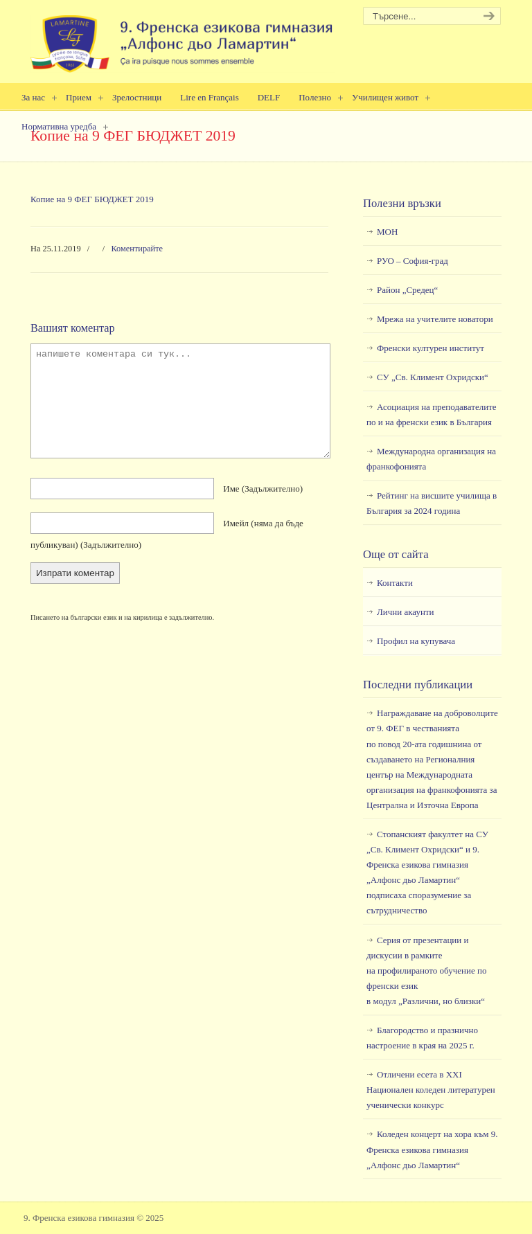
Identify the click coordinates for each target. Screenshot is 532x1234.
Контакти (395, 583)
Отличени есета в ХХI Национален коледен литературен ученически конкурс (430, 1089)
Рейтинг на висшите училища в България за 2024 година (431, 503)
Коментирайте (137, 248)
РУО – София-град (412, 261)
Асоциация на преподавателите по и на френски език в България (431, 414)
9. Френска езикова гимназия (182, 38)
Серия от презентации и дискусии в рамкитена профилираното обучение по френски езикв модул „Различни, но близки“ (426, 970)
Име (263, 488)
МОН (387, 231)
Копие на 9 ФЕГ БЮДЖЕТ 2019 (92, 199)
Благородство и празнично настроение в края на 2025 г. (422, 1037)
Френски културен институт (430, 348)
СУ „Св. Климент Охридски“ (432, 377)
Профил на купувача (416, 641)
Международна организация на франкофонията (431, 459)
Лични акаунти (405, 612)
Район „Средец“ (407, 290)
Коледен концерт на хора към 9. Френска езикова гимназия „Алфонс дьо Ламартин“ (431, 1149)
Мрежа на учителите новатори (435, 319)
